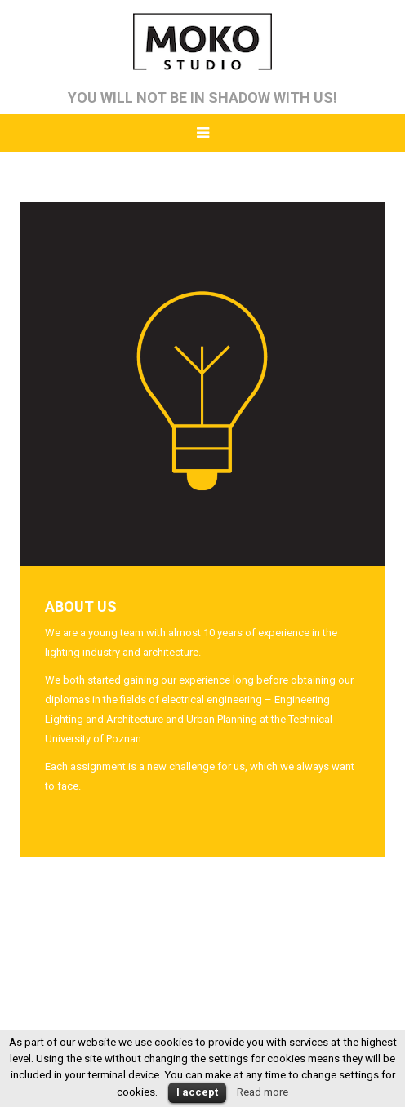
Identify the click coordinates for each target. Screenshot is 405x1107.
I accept (197, 1092)
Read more (262, 1092)
